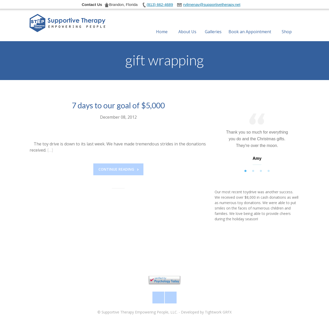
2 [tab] (253, 171)
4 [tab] (268, 171)
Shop (287, 25)
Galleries (213, 25)
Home (162, 25)
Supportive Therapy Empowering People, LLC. (140, 312)
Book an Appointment (250, 25)
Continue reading (118, 169)
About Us (187, 25)
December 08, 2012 (118, 117)
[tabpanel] (257, 140)
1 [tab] (245, 171)
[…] (50, 150)
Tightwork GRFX (218, 312)
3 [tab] (260, 171)
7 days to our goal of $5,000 (118, 105)
